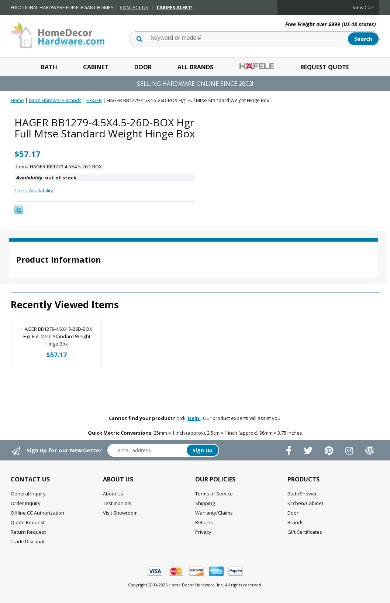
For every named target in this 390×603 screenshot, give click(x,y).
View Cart (363, 7)
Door (143, 67)
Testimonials (117, 503)
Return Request (28, 532)
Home (17, 100)
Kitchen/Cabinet (305, 503)
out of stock (46, 177)
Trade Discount (28, 541)
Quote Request (28, 522)
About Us (113, 493)
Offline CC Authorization (37, 512)
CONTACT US (134, 7)
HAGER (94, 100)
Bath (49, 67)
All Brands (195, 67)
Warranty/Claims (214, 512)
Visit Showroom (120, 512)
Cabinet (95, 67)
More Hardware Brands (55, 100)
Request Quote (324, 67)
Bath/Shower (302, 493)
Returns (204, 522)
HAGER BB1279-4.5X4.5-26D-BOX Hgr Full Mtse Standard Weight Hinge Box (56, 336)
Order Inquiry (26, 503)
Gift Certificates (304, 532)
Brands (295, 522)
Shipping (205, 503)
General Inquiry (28, 493)
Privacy (203, 532)
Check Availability (33, 190)
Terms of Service (214, 493)
